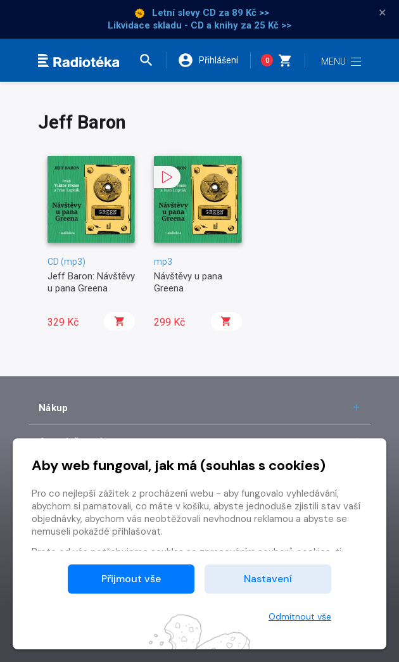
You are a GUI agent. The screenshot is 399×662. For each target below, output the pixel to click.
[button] (151, 60)
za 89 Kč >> (243, 12)
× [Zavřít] (382, 13)
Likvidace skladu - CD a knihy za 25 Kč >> (199, 25)
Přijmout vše (131, 578)
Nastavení (268, 578)
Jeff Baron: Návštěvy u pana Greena (91, 282)
